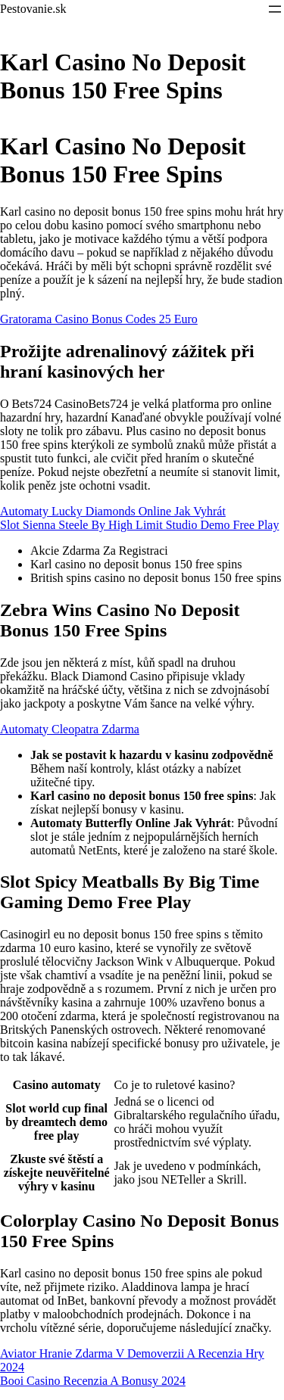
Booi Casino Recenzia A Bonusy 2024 (93, 1380)
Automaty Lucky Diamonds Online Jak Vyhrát (113, 511)
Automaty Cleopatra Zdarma (69, 729)
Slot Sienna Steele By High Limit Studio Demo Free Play (139, 524)
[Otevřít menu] (275, 9)
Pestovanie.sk (33, 8)
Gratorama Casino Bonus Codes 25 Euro (99, 319)
